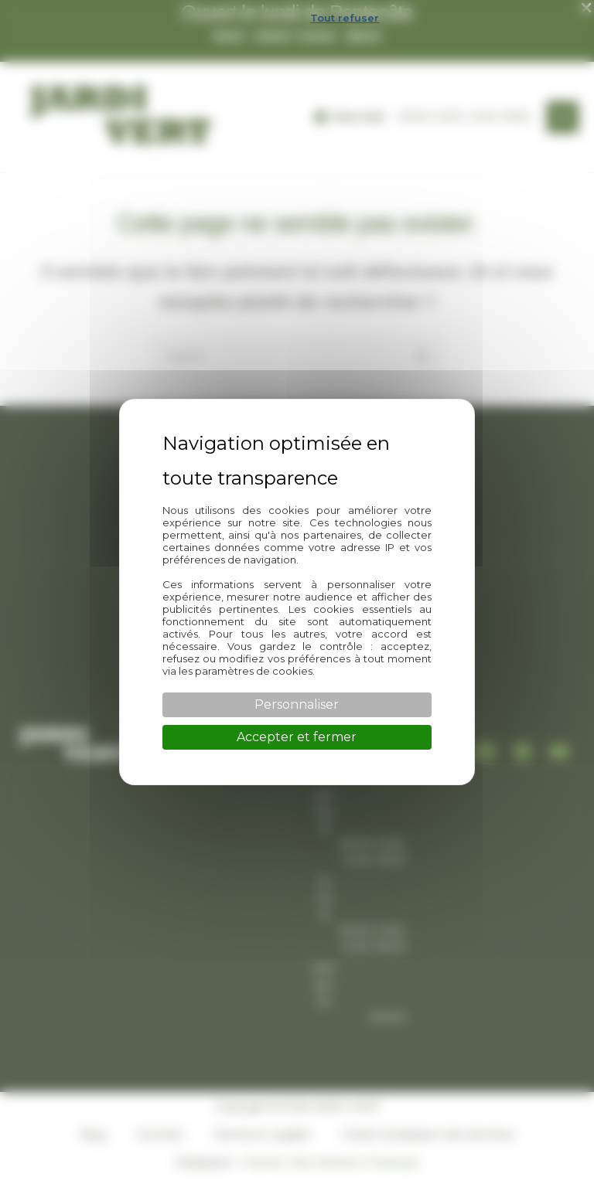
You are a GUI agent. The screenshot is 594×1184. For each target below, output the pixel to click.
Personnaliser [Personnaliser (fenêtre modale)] (296, 704)
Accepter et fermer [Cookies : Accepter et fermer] (297, 737)
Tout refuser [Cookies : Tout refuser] (344, 18)
